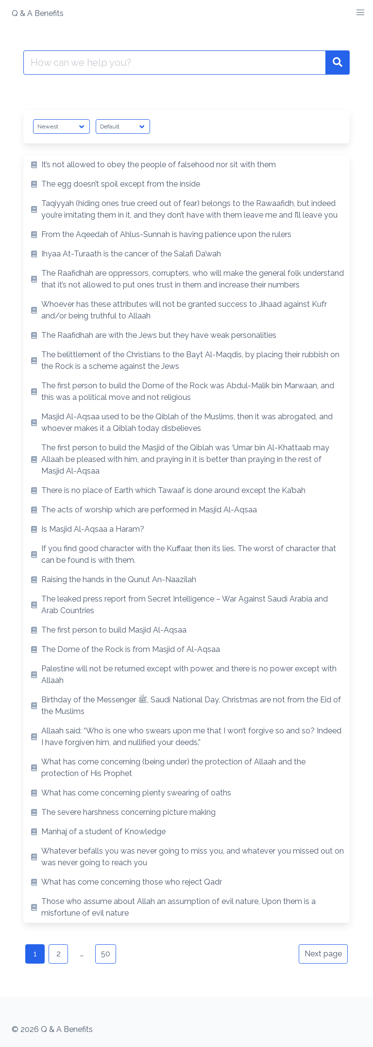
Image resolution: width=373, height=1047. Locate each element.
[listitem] (186, 164)
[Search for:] (174, 62)
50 (105, 953)
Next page (323, 953)
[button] (360, 12)
